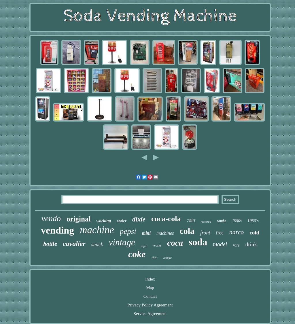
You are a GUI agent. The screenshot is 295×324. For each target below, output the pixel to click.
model (220, 244)
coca (175, 242)
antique (167, 257)
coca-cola (166, 219)
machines (165, 233)
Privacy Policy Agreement (150, 305)
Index (150, 279)
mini (146, 233)
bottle (50, 243)
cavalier (74, 243)
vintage (122, 242)
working (103, 220)
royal (144, 246)
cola (186, 231)
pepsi (128, 231)
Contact (150, 296)
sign (154, 257)
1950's (253, 220)
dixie (138, 219)
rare (236, 245)
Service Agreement (150, 313)
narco (236, 232)
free (219, 233)
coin (191, 220)
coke (136, 254)
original (78, 219)
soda (198, 242)
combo (221, 221)
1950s (236, 221)
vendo (51, 218)
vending (57, 230)
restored (206, 221)
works (157, 245)
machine (97, 230)
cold (254, 233)
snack (97, 244)
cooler (121, 221)
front (205, 233)
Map (150, 287)
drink (251, 244)
